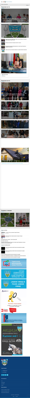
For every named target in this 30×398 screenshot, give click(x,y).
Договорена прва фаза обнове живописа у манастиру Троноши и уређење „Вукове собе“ (16, 46)
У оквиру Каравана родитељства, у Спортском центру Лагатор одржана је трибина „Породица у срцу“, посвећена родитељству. (14, 136)
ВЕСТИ (13, 396)
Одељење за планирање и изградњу (5, 389)
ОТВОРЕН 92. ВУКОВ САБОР (7, 127)
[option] (7, 220)
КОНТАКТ (17, 396)
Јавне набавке (2, 383)
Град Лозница (4, 225)
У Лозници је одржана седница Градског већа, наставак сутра (14, 18)
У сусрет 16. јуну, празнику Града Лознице (12, 232)
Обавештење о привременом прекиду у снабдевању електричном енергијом (13, 255)
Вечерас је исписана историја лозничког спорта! (13, 42)
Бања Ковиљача (20, 225)
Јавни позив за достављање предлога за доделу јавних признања (16, 49)
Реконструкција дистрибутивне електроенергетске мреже (15, 247)
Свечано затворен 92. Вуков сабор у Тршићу (10, 117)
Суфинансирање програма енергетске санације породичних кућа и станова (12, 163)
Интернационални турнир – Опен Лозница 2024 (9, 239)
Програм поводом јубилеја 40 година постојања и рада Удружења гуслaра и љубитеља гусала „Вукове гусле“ (13, 242)
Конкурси (2, 385)
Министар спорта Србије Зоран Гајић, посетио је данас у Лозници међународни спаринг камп (16, 39)
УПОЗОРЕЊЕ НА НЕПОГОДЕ (7, 36)
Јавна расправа (3, 382)
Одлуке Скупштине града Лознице (5, 392)
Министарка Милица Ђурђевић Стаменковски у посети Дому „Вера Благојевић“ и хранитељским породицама (14, 108)
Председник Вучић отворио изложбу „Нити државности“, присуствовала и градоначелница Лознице (13, 95)
